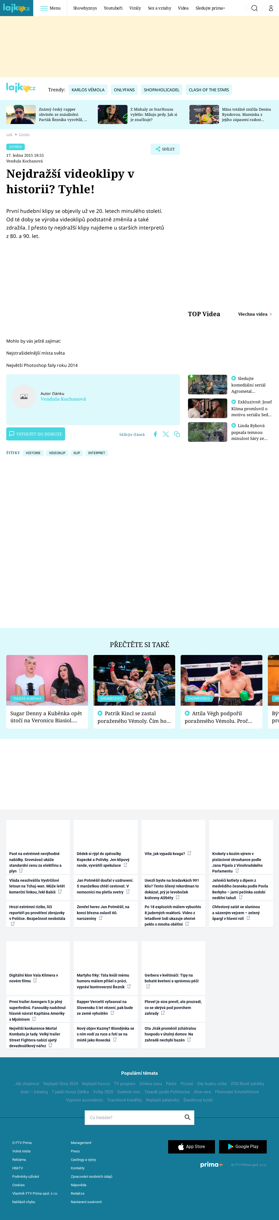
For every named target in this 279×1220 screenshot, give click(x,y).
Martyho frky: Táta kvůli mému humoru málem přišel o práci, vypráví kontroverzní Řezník (104, 981)
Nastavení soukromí (86, 1202)
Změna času (151, 1083)
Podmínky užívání (25, 1176)
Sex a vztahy (159, 8)
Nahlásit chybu (23, 1202)
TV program (124, 1083)
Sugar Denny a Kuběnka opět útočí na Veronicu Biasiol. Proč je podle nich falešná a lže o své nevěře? (46, 717)
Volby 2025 (103, 1091)
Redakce (77, 1193)
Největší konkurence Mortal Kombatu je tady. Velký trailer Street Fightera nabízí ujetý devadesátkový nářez (34, 1037)
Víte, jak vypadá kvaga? (168, 853)
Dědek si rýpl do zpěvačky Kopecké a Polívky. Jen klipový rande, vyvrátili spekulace (103, 859)
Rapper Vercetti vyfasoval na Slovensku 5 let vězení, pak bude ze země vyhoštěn (105, 1007)
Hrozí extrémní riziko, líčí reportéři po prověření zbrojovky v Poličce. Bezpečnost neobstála (37, 915)
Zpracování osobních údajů (91, 1176)
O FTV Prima (22, 1143)
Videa (183, 8)
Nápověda (78, 1185)
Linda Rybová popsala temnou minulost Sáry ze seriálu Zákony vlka (250, 437)
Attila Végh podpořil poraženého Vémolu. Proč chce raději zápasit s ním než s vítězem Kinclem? (220, 717)
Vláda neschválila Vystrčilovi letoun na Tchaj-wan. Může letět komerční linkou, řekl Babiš (37, 886)
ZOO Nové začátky (247, 1083)
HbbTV (17, 1168)
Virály (135, 8)
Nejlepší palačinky (162, 1100)
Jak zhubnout (27, 1083)
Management (81, 1143)
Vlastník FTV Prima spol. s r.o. (35, 1193)
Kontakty (77, 1168)
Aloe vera (202, 1091)
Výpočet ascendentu (84, 1100)
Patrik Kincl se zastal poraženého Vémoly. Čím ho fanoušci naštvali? (132, 717)
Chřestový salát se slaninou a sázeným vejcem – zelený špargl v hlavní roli (236, 913)
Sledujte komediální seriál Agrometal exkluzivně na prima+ (248, 391)
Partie (171, 1083)
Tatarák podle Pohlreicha (167, 1091)
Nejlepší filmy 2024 (60, 1083)
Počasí (187, 1083)
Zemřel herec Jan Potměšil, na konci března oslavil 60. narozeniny (103, 913)
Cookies (18, 1185)
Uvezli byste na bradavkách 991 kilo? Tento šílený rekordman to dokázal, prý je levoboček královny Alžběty (172, 889)
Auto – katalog (34, 1091)
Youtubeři (113, 8)
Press (75, 1151)
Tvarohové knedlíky (124, 1100)
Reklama (19, 1160)
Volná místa (21, 1151)
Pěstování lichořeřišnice (237, 1091)
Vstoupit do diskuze (35, 434)
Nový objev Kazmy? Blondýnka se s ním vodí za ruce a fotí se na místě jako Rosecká (105, 1034)
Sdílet (165, 150)
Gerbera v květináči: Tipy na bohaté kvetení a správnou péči (172, 980)
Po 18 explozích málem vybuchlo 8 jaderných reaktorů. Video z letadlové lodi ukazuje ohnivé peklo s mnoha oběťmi (173, 915)
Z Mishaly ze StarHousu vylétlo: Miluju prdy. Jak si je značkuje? (154, 114)
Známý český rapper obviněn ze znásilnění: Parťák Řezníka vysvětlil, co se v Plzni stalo (63, 117)
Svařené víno (128, 1091)
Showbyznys (85, 8)
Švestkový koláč (198, 1100)
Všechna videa (253, 314)
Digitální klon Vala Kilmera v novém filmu (33, 978)
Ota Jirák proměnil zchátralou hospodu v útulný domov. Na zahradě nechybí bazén (170, 1034)
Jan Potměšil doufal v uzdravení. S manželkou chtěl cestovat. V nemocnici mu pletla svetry (105, 886)
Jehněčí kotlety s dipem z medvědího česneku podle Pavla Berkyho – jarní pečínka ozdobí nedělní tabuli (240, 889)
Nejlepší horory (96, 1083)
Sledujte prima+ (210, 8)
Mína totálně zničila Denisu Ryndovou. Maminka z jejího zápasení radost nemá (246, 117)
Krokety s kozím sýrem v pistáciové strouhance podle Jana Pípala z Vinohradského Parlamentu (237, 862)
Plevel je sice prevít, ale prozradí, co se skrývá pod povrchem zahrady (173, 1007)
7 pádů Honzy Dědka (70, 1091)
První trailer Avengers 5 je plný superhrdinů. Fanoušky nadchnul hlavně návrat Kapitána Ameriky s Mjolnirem (37, 1010)
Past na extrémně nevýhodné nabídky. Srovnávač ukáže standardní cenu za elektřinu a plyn (35, 862)
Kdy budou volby (212, 1083)
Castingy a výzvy (83, 1160)
